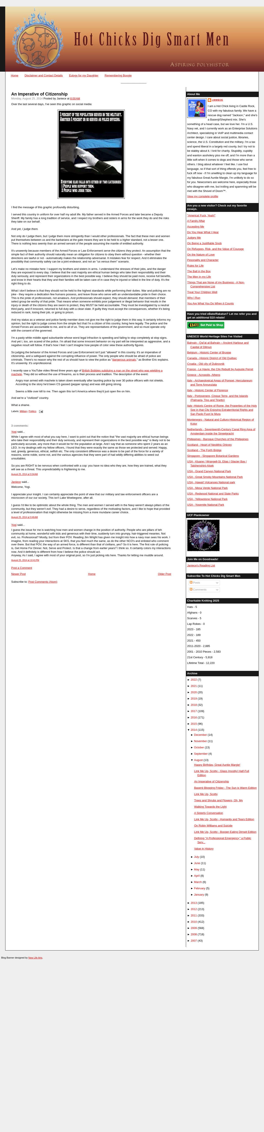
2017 (194, 711)
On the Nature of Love (201, 254)
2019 (194, 698)
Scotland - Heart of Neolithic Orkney (209, 444)
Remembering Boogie (118, 75)
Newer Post (18, 574)
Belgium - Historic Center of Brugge (209, 352)
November (200, 741)
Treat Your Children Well (202, 292)
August (198, 760)
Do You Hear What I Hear (203, 232)
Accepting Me (195, 226)
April (197, 875)
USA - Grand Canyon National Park (209, 471)
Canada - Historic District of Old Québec (212, 358)
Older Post (164, 574)
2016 (194, 717)
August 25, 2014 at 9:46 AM (24, 517)
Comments (198, 589)
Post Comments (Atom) (42, 581)
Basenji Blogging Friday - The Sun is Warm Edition (225, 787)
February (199, 888)
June (197, 863)
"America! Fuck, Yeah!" (201, 215)
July (196, 856)
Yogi (14, 431)
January (199, 894)
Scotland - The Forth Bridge (204, 450)
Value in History (203, 848)
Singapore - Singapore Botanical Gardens (213, 455)
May (196, 869)
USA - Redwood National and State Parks (213, 493)
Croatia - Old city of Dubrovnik (205, 363)
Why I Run (193, 297)
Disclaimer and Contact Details (44, 75)
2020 (194, 692)
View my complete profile (202, 196)
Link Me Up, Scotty (206, 794)
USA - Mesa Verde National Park (207, 488)
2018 (194, 704)
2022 (194, 679)
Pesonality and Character (202, 260)
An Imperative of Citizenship (39, 94)
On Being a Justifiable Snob (204, 243)
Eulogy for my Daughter (83, 75)
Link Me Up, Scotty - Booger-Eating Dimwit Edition (225, 831)
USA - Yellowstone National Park (207, 499)
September (201, 753)
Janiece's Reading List (201, 565)
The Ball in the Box (199, 271)
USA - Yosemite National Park (205, 504)
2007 (194, 940)
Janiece (16, 481)
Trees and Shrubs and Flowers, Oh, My (218, 800)
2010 (194, 921)
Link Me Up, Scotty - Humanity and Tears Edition (224, 819)
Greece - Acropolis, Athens (203, 374)
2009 (194, 928)
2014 (194, 729)
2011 (194, 915)
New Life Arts (35, 957)
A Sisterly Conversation (208, 813)
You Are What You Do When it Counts (210, 303)
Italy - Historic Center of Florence (207, 390)
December (200, 734)
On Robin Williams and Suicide (213, 825)
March (198, 882)
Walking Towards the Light (210, 806)
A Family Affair (196, 221)
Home (14, 75)
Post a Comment (21, 567)
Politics (32, 411)
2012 (194, 909)
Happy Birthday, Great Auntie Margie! (217, 764)
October (199, 747)
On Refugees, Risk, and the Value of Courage (215, 249)
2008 (194, 934)
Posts (195, 582)
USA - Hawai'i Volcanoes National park (211, 482)
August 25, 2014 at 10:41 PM (25, 560)
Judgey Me (194, 237)
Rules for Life (195, 265)
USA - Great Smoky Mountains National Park (215, 477)
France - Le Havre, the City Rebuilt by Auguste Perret (220, 369)
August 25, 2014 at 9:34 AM (24, 474)
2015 (194, 723)
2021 (194, 686)
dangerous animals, (124, 359)
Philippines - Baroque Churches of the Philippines (217, 439)
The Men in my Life (199, 276)
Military (23, 411)
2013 (194, 902)
